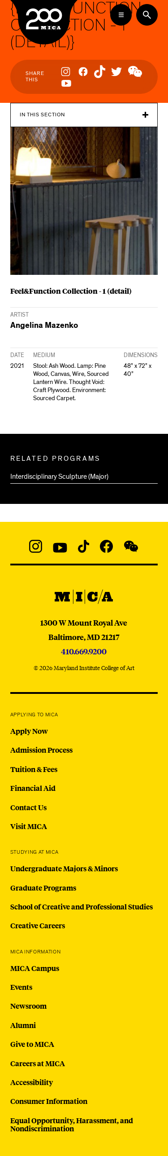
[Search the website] (147, 15)
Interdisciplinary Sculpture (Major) (59, 476)
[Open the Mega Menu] (121, 15)
